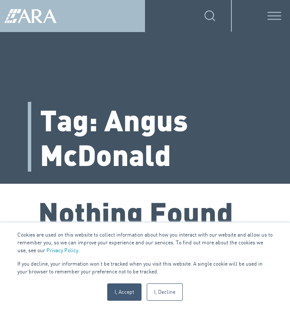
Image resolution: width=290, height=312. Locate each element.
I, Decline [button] (164, 292)
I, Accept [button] (124, 292)
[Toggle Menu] (274, 16)
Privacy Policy (62, 250)
